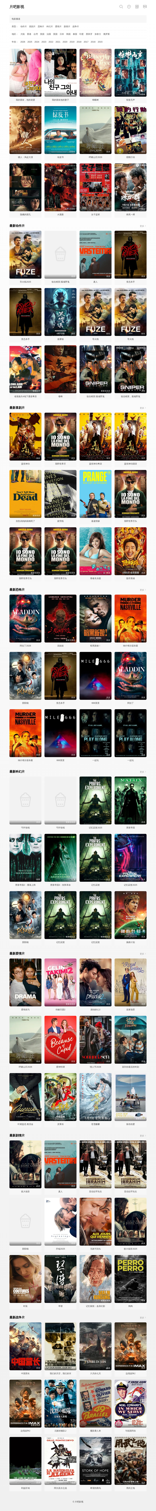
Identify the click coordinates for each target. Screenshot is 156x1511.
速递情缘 (95, 521)
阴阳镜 (25, 703)
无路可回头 (95, 1249)
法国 (49, 34)
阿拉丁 (130, 703)
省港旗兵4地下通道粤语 (25, 396)
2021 (58, 42)
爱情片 (58, 26)
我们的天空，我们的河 (60, 1373)
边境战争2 (130, 1373)
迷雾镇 (60, 339)
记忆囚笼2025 (95, 827)
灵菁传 (60, 1124)
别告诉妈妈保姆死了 (25, 521)
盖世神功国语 (130, 464)
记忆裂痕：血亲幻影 (95, 1306)
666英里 (95, 703)
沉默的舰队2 (60, 1431)
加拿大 (98, 34)
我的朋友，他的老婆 (25, 100)
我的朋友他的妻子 (60, 100)
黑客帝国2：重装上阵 (25, 885)
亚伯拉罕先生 (95, 1191)
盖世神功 (25, 464)
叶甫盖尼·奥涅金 (25, 1124)
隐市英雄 (130, 578)
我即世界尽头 (130, 521)
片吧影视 (16, 7)
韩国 (68, 34)
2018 (79, 42)
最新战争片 (17, 1317)
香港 (29, 34)
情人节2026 (95, 1067)
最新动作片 (17, 225)
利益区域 (25, 1488)
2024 (36, 42)
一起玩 (95, 760)
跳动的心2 (95, 1009)
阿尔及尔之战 (60, 1488)
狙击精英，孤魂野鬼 (130, 396)
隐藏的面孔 (25, 214)
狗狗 (130, 1306)
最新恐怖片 (17, 589)
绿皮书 (60, 157)
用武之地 (130, 1488)
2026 (22, 42)
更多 (143, 226)
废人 (95, 282)
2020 (65, 42)
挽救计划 (130, 942)
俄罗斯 (106, 34)
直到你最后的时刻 (130, 1067)
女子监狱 (95, 214)
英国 (55, 34)
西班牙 (89, 34)
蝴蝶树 (95, 100)
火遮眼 (60, 214)
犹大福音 (25, 1191)
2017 (86, 42)
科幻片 (49, 26)
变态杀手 (130, 282)
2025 (29, 42)
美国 (42, 34)
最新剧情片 (17, 1135)
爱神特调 (60, 1067)
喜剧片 (32, 26)
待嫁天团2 (60, 1009)
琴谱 (60, 1306)
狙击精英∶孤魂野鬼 (60, 282)
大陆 (22, 34)
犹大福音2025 (130, 1249)
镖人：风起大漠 (25, 157)
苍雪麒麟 (95, 1124)
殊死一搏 (130, 214)
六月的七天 (95, 1373)
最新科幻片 (17, 771)
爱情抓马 (25, 1009)
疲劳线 (60, 521)
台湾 (36, 34)
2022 (51, 42)
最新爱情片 (17, 953)
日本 (62, 34)
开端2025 (60, 1249)
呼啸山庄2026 (95, 157)
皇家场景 (130, 1009)
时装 (25, 1306)
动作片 (23, 26)
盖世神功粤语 (95, 464)
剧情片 (67, 26)
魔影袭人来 (95, 1431)
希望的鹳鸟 (95, 1488)
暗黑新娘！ (95, 645)
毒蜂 (60, 396)
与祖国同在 (130, 1431)
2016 (93, 42)
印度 (81, 34)
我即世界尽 (60, 464)
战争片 (76, 26)
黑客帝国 (130, 827)
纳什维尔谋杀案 (130, 645)
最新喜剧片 (17, 407)
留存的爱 (130, 1124)
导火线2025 (25, 282)
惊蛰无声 (130, 100)
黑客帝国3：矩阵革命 (60, 885)
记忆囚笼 (95, 885)
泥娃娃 (60, 645)
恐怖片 (41, 26)
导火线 (95, 339)
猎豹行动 (130, 157)
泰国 (75, 34)
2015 (100, 42)
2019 (72, 42)
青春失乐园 (95, 578)
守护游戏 (25, 827)
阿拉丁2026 (25, 645)
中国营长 (25, 1373)
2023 (43, 42)
